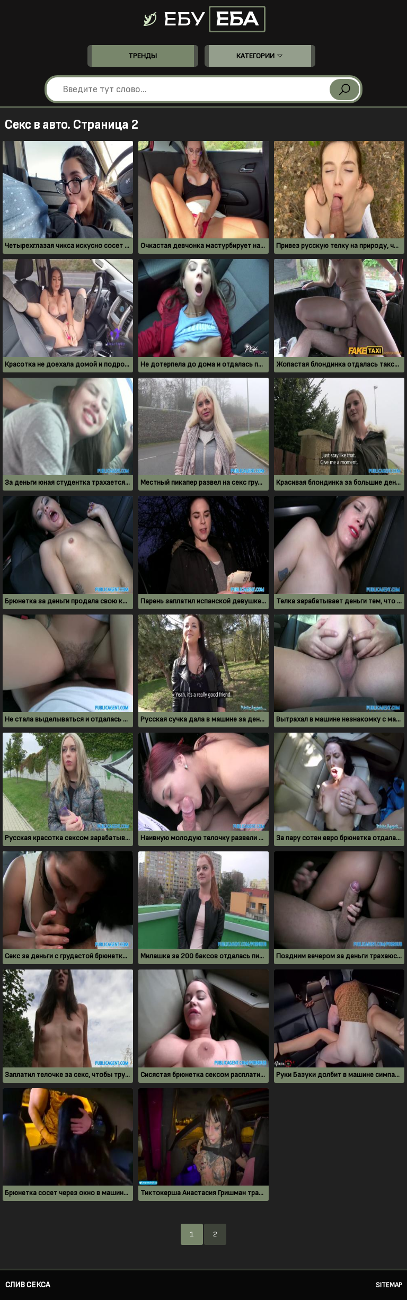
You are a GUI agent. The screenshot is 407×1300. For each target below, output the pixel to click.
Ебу (203, 19)
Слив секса (27, 1285)
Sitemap (389, 1285)
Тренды (142, 55)
